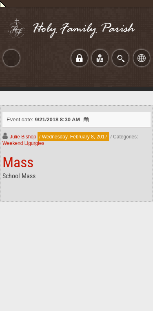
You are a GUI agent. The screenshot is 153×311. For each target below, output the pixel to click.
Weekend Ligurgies (23, 143)
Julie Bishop (23, 137)
